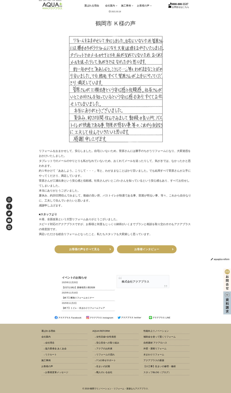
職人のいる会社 (104, 372)
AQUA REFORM (101, 331)
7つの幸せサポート (106, 360)
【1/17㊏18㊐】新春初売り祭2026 (78, 287)
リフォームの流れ (105, 354)
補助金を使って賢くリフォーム (159, 336)
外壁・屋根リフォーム (154, 348)
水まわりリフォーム (153, 354)
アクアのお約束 (104, 348)
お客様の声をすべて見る (84, 249)
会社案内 (46, 336)
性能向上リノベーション (156, 331)
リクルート (51, 354)
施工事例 (46, 360)
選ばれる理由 (48, 331)
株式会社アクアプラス (135, 281)
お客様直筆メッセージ (56, 372)
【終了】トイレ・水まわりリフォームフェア (83, 308)
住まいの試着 (103, 366)
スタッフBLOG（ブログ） (157, 372)
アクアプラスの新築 (153, 360)
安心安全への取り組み (107, 342)
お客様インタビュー (146, 249)
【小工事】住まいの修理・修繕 (159, 366)
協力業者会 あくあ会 (56, 348)
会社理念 (49, 342)
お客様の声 (47, 366)
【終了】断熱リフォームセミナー (78, 297)
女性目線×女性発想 (106, 336)
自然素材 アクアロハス (155, 342)
